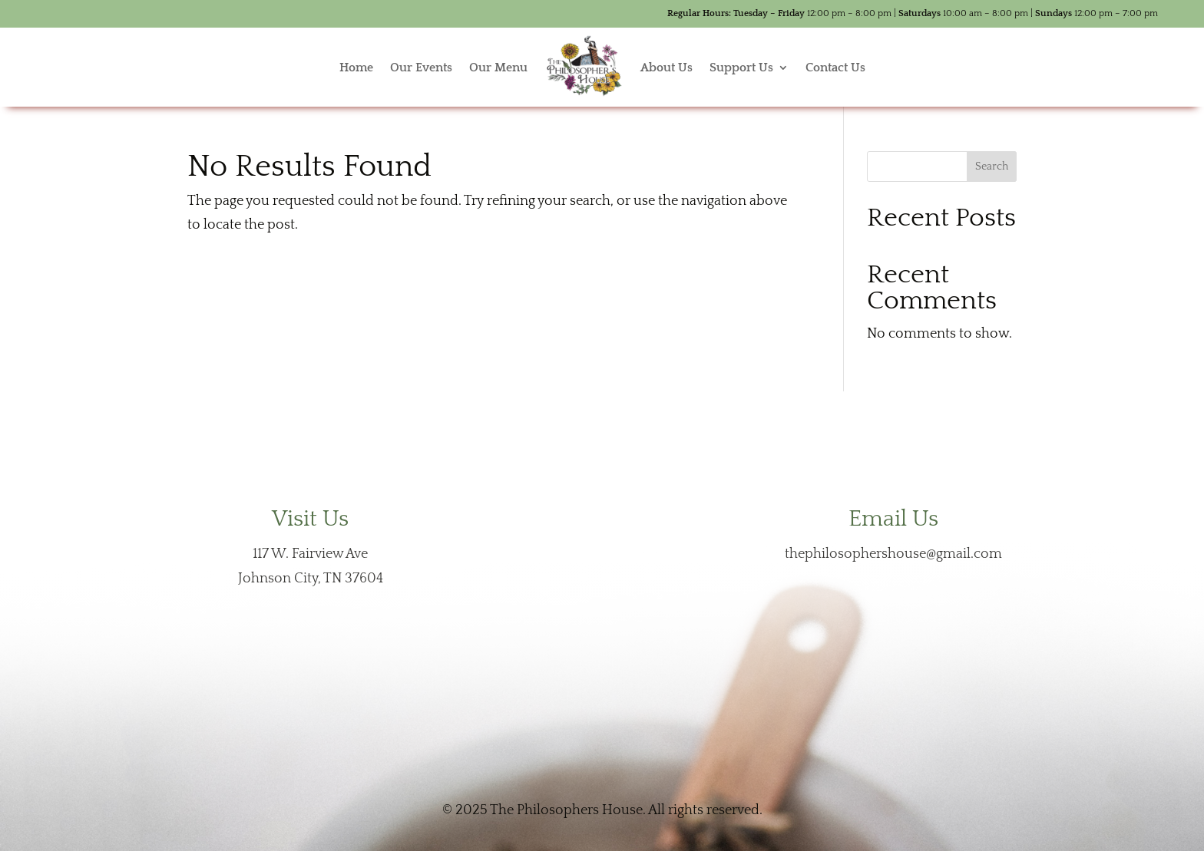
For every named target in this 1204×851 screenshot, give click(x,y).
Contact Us (835, 67)
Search (991, 166)
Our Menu (498, 67)
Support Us (741, 67)
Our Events (421, 67)
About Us (666, 67)
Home (356, 67)
